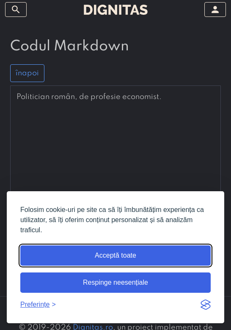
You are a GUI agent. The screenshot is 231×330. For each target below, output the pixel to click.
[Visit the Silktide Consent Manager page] (206, 305)
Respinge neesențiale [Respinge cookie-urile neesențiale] (115, 282)
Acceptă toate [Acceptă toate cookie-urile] (115, 255)
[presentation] (115, 97)
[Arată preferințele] (38, 305)
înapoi (27, 73)
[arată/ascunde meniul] (16, 9)
